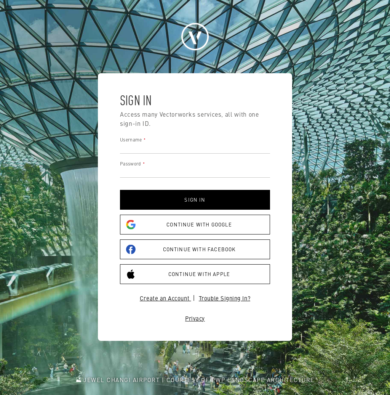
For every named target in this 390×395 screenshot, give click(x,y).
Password (130, 164)
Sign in (194, 199)
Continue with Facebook (180, 249)
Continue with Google (179, 225)
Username (131, 139)
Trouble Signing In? (224, 298)
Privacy (195, 318)
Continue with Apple (178, 274)
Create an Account (165, 298)
